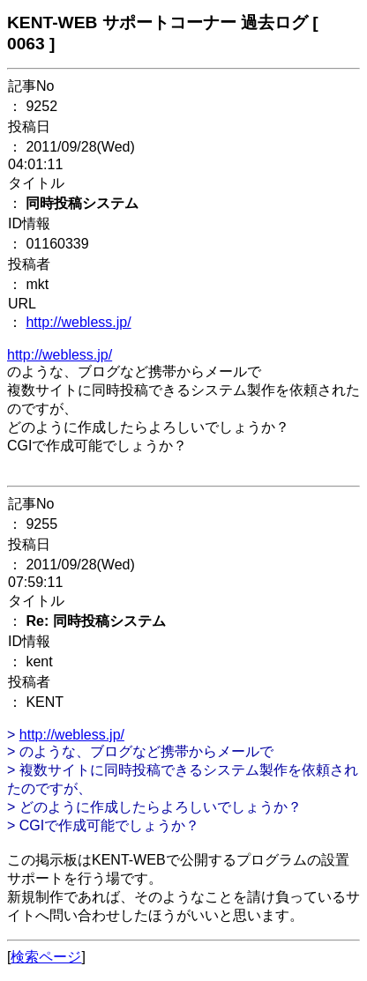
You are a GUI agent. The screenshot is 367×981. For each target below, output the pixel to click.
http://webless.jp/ (78, 322)
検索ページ (46, 956)
